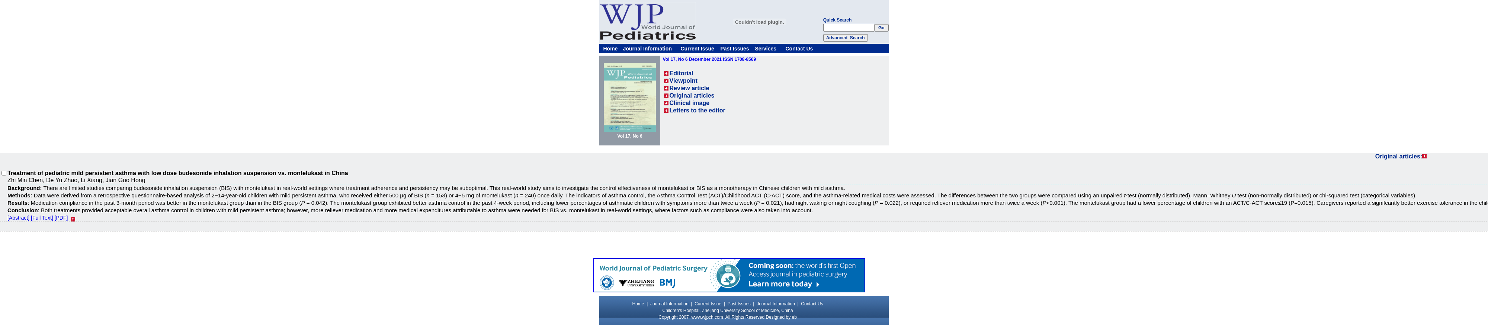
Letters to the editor (697, 110)
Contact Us (799, 49)
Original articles (692, 95)
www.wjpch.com (707, 317)
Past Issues (735, 49)
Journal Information (647, 49)
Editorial (681, 73)
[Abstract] (18, 218)
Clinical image (690, 103)
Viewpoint (684, 81)
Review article (689, 88)
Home (610, 49)
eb (794, 317)
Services (766, 49)
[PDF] (61, 218)
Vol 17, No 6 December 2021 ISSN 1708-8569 (709, 59)
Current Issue (697, 49)
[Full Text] (42, 218)
